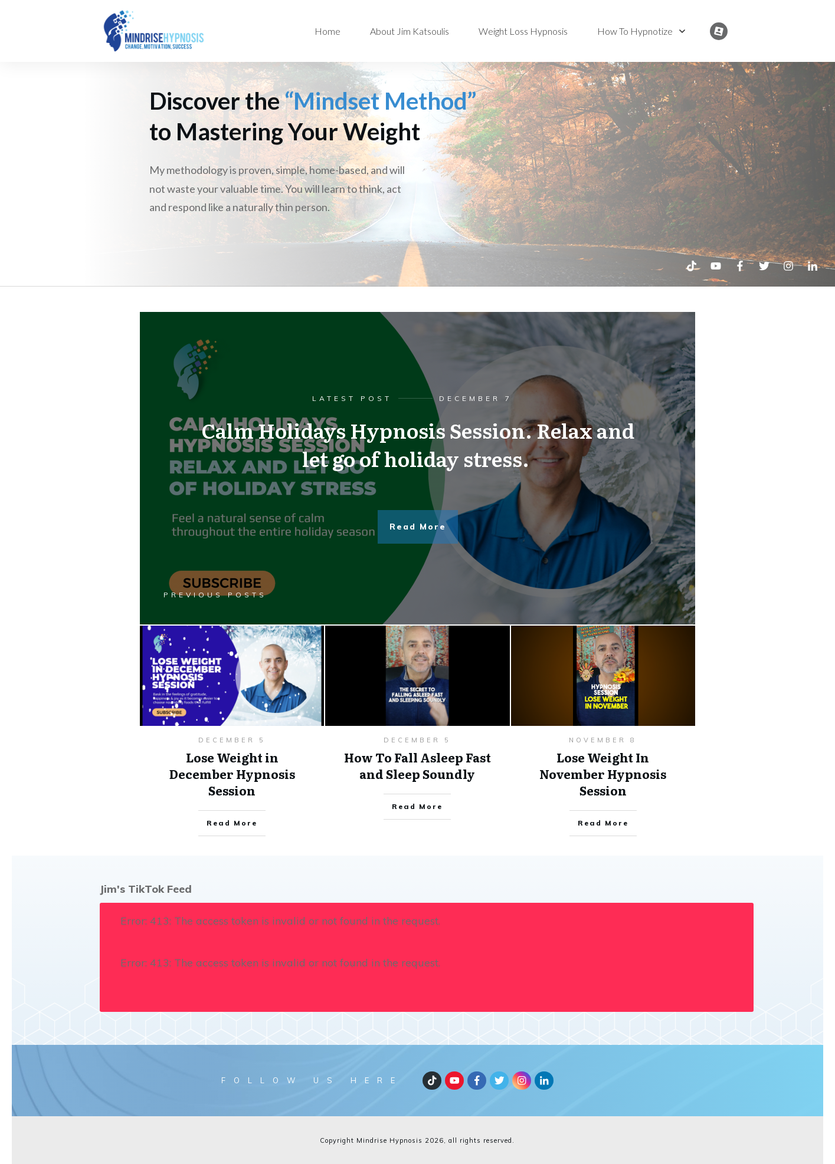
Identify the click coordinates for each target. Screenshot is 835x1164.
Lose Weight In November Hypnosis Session (602, 773)
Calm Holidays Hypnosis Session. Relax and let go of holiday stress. (417, 444)
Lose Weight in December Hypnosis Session (232, 773)
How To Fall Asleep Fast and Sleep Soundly (417, 765)
